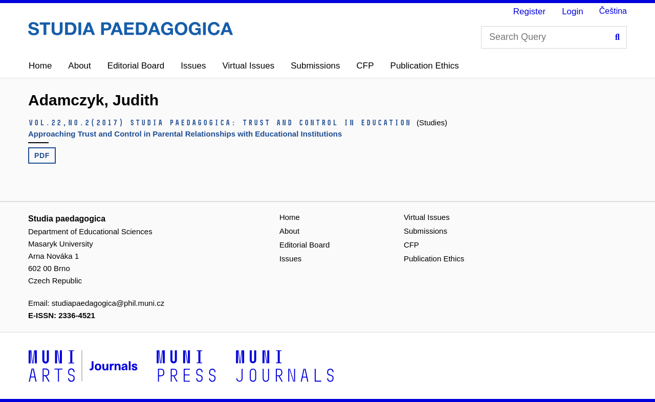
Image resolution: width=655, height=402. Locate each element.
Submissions (315, 66)
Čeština (613, 11)
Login (572, 11)
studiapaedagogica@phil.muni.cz (108, 303)
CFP (365, 66)
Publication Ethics (424, 66)
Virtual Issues (248, 66)
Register (529, 11)
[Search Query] (554, 37)
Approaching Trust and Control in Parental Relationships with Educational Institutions (185, 133)
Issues (193, 66)
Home (40, 66)
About (79, 66)
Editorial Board (136, 66)
